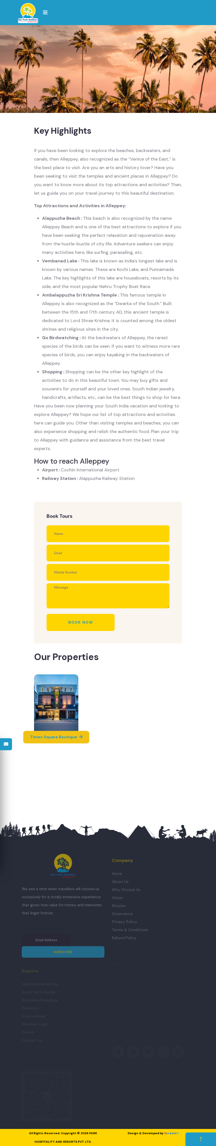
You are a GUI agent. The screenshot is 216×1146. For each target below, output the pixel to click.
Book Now (80, 622)
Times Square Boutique (56, 737)
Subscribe (63, 954)
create (171, 1133)
